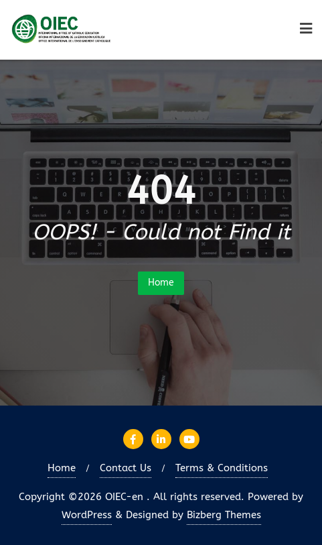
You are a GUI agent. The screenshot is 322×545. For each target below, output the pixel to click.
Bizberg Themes (224, 515)
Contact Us (125, 468)
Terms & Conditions (221, 468)
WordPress (87, 515)
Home (161, 282)
